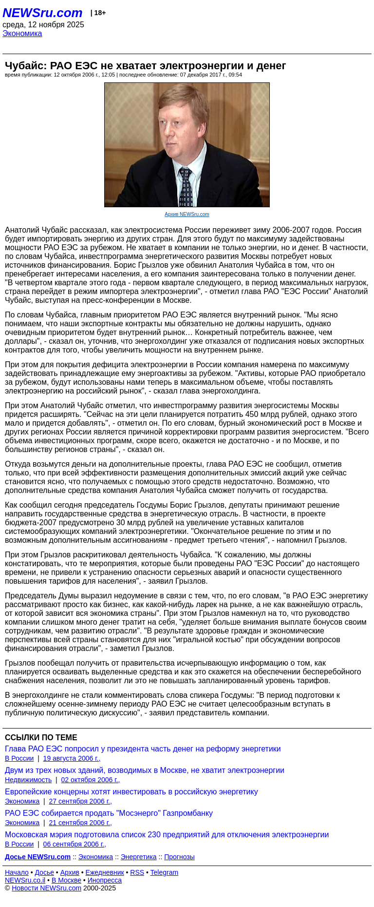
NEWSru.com (42, 12)
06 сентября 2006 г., (74, 844)
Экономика (22, 33)
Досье (44, 872)
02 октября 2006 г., (90, 780)
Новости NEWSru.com (46, 888)
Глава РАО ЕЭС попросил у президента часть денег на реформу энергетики (143, 749)
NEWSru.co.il (25, 880)
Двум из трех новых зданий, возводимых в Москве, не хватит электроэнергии (144, 770)
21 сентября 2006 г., (80, 823)
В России (19, 758)
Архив (69, 872)
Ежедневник (105, 872)
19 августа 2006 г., (72, 758)
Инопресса (105, 880)
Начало (17, 872)
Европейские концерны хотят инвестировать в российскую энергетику (131, 792)
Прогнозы (179, 857)
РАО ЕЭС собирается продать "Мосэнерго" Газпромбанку (109, 813)
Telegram (164, 872)
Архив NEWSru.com (187, 214)
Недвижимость (28, 780)
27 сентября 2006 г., (80, 801)
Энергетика (139, 857)
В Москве (66, 880)
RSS (137, 872)
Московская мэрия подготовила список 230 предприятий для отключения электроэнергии (167, 834)
